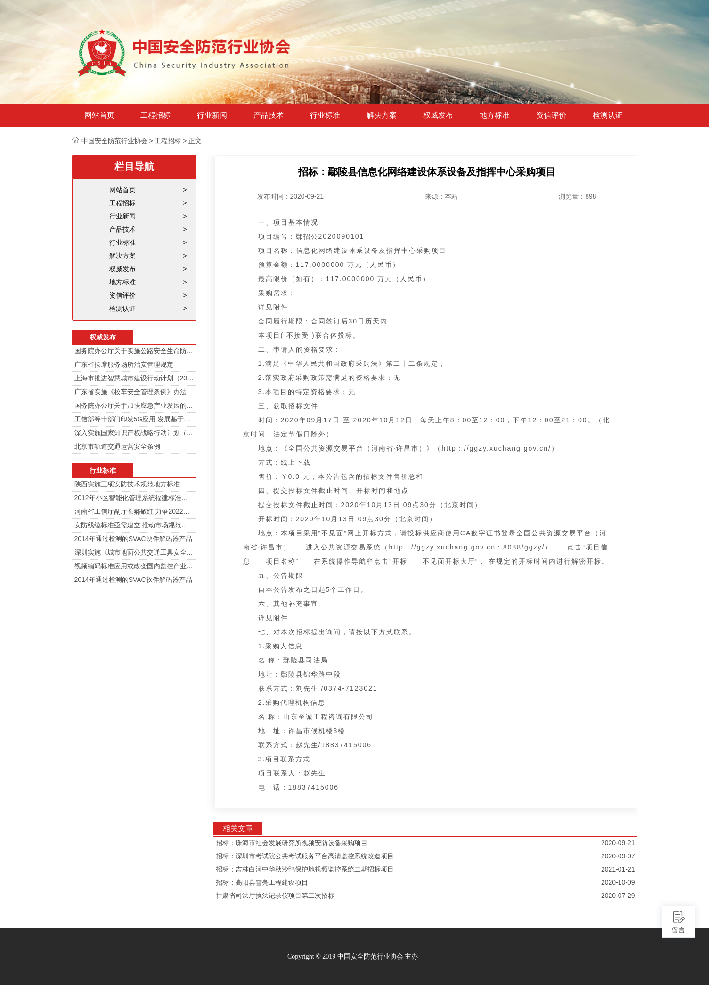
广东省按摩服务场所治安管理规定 (123, 364)
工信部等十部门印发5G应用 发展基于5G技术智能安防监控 (134, 419)
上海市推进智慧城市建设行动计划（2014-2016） (134, 378)
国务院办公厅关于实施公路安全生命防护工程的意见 (134, 351)
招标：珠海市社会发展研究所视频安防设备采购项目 (291, 843)
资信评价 (551, 115)
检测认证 (608, 115)
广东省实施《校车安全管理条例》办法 (130, 392)
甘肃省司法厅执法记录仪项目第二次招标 (275, 895)
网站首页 (99, 115)
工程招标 (155, 115)
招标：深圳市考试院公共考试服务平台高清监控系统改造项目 (305, 856)
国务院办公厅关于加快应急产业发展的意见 (134, 405)
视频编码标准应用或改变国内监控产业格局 (134, 566)
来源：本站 (441, 196)
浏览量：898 (577, 196)
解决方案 (382, 115)
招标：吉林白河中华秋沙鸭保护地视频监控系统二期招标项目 (305, 869)
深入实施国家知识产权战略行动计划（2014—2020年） (134, 432)
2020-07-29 (618, 895)
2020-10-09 (618, 882)
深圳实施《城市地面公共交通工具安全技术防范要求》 (134, 552)
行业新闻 (212, 115)
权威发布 (438, 115)
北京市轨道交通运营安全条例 (117, 446)
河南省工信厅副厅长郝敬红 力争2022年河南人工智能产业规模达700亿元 (134, 511)
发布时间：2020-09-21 (290, 196)
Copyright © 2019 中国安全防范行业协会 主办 (352, 956)
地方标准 (495, 115)
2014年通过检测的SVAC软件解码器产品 (133, 579)
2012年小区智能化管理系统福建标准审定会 (134, 497)
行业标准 (325, 115)
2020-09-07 (618, 856)
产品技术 (268, 115)
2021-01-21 (618, 869)
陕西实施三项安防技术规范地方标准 (127, 484)
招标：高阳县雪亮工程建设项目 (262, 882)
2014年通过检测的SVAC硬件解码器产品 (133, 538)
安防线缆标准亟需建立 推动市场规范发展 (134, 525)
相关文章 (238, 828)
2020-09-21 (618, 843)
